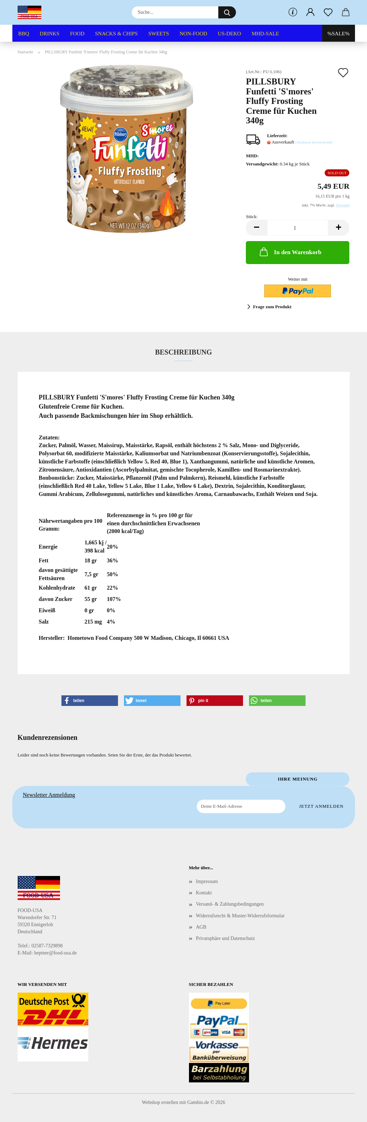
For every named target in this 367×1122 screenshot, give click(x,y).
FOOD (77, 33)
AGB (201, 927)
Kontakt (204, 892)
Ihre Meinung (298, 779)
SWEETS (158, 33)
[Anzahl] (297, 228)
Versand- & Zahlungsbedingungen (230, 904)
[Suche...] (227, 12)
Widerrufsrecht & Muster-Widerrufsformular (240, 915)
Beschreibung (183, 352)
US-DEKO (229, 33)
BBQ (23, 33)
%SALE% (338, 33)
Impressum (207, 881)
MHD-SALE (265, 33)
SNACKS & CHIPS (116, 33)
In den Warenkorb (289, 251)
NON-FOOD (193, 33)
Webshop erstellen (160, 1102)
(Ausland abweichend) (313, 142)
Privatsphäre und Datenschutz (225, 938)
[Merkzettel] (328, 12)
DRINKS (49, 33)
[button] (310, 12)
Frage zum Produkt (272, 306)
